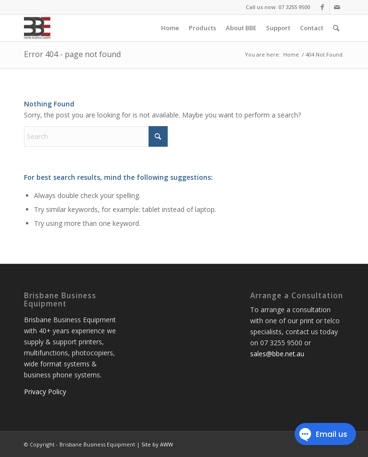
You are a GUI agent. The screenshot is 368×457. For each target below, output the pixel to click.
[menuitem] (170, 28)
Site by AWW (157, 444)
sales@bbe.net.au (277, 353)
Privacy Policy (45, 391)
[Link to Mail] (337, 7)
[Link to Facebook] (322, 7)
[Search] (336, 28)
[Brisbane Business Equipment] (37, 28)
